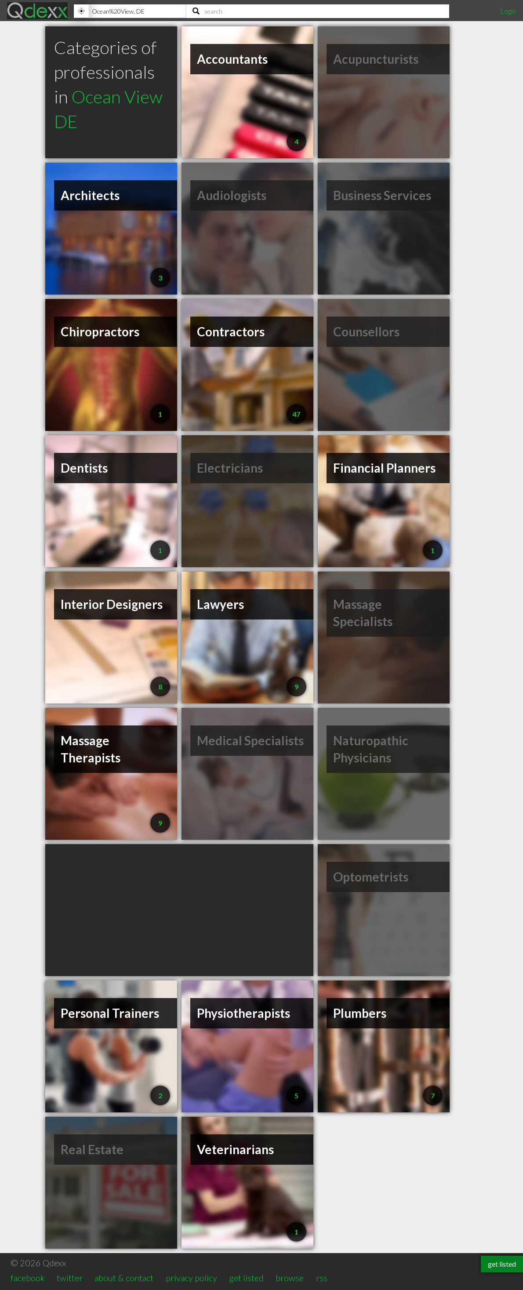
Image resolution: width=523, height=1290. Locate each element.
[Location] (130, 11)
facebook (28, 1277)
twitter (70, 1277)
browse (290, 1277)
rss (321, 1277)
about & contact (123, 1277)
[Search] (317, 11)
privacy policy (191, 1277)
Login (508, 11)
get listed (246, 1277)
